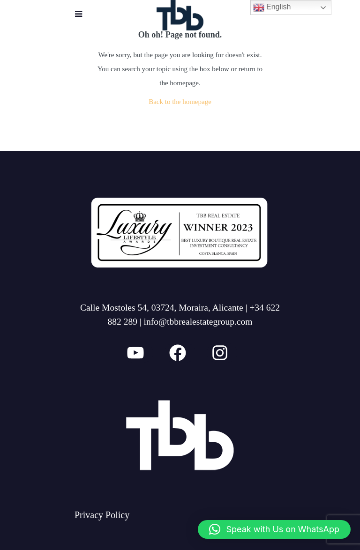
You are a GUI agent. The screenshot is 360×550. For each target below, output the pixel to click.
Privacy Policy (102, 515)
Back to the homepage (180, 101)
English (272, 7)
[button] (274, 529)
